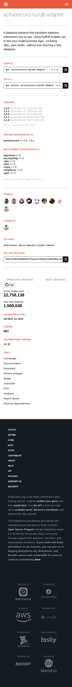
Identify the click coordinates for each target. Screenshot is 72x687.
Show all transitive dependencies (22, 179)
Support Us (14, 481)
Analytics (9, 393)
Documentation (12, 363)
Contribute (15, 455)
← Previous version (18, 279)
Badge (7, 378)
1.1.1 (6, 117)
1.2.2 (6, 108)
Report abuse (11, 398)
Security (13, 486)
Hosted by (25, 608)
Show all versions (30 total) (19, 125)
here (38, 559)
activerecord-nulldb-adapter (34, 15)
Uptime (12, 435)
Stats (11, 450)
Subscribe (9, 383)
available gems (23, 509)
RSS (6, 388)
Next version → (57, 279)
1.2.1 (6, 111)
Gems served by (48, 632)
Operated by (24, 585)
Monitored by (24, 632)
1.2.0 (6, 114)
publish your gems (47, 501)
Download (9, 368)
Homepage (10, 358)
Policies (13, 476)
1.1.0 (6, 120)
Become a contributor (46, 509)
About (11, 460)
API (9, 471)
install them (20, 505)
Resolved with (49, 608)
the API (37, 505)
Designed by (49, 584)
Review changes (13, 373)
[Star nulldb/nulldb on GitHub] (10, 285)
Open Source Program (21, 529)
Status (12, 430)
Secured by (49, 656)
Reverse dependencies (17, 403)
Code (11, 440)
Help (10, 466)
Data (10, 445)
